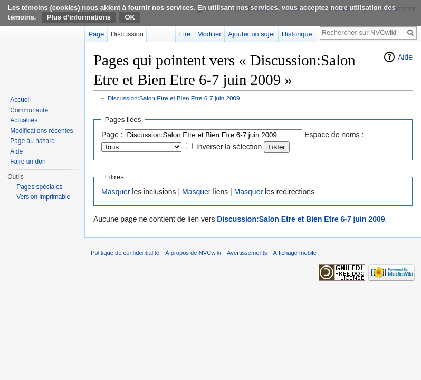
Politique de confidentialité (125, 253)
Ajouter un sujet (251, 34)
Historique (297, 34)
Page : (111, 134)
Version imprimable (43, 197)
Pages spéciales (39, 187)
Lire (184, 34)
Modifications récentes (41, 131)
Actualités (23, 120)
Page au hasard (32, 141)
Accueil (20, 99)
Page (96, 34)
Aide (405, 57)
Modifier (209, 34)
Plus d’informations (79, 17)
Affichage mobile (295, 253)
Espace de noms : (333, 134)
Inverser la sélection (229, 146)
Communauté (29, 110)
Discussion (127, 34)
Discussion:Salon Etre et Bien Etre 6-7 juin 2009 (174, 97)
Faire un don (27, 161)
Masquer (115, 191)
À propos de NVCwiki (193, 253)
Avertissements (247, 253)
